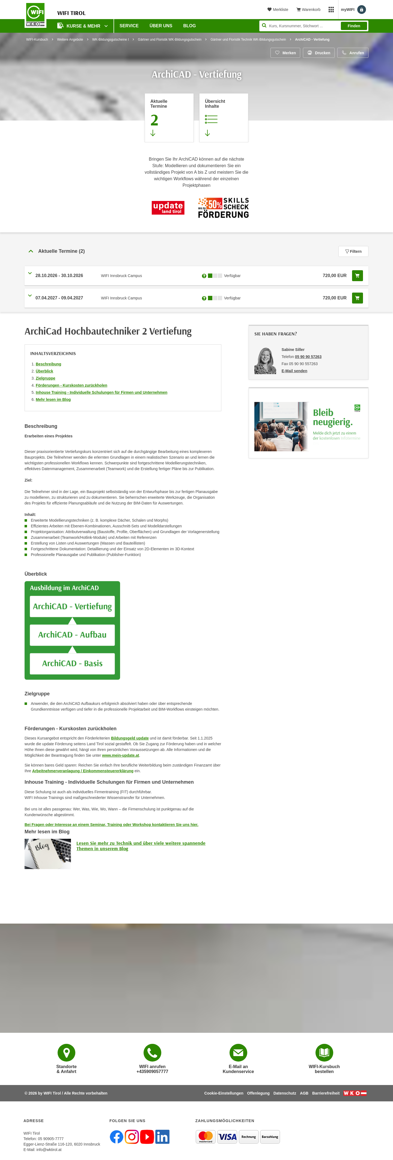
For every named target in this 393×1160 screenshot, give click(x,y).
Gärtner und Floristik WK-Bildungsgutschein (169, 39)
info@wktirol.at (48, 1149)
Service (129, 25)
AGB (304, 1093)
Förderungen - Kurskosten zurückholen (71, 385)
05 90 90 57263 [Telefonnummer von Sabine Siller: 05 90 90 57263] (308, 356)
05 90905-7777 (51, 1139)
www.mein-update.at (120, 755)
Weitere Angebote (70, 39)
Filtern (353, 251)
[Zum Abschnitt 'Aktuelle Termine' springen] (169, 117)
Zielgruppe (45, 378)
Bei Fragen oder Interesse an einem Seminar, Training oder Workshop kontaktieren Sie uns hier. (111, 824)
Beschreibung (48, 364)
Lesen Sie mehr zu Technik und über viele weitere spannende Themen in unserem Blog (141, 846)
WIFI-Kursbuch (37, 39)
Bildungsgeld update (130, 738)
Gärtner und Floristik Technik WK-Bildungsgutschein (248, 39)
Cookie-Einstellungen (223, 1093)
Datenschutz (284, 1093)
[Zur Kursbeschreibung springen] (223, 117)
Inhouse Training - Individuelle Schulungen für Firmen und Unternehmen (101, 392)
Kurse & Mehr (79, 25)
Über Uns (161, 25)
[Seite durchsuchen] (313, 25)
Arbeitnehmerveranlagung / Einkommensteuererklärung (82, 771)
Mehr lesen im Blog (53, 399)
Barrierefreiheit (326, 1093)
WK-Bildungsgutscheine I (110, 39)
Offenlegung (258, 1093)
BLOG (189, 25)
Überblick (44, 371)
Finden (354, 26)
